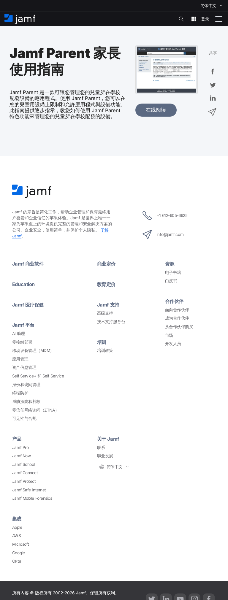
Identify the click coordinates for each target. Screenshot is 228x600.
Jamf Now (21, 454)
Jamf (28, 263)
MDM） (33, 349)
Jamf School (23, 463)
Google (18, 551)
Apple (17, 525)
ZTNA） (35, 409)
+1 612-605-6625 (165, 215)
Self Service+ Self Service (38, 374)
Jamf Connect (25, 471)
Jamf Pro (20, 446)
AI (18, 332)
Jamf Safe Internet (29, 488)
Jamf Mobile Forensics (32, 497)
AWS (16, 534)
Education (23, 284)
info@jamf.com (162, 234)
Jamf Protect (24, 480)
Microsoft (20, 542)
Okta (16, 559)
